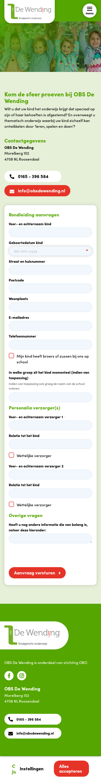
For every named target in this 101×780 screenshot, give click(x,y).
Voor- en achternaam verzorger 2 (37, 465)
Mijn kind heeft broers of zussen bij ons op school (53, 358)
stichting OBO (75, 662)
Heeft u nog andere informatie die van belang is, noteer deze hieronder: (48, 527)
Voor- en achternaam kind (31, 223)
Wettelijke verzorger (34, 455)
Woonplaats (18, 298)
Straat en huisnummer (28, 261)
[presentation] (42, 555)
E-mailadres (20, 317)
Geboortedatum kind (27, 242)
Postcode (16, 280)
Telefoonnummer (23, 336)
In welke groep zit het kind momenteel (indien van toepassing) (49, 375)
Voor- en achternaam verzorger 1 (37, 416)
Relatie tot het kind (25, 435)
